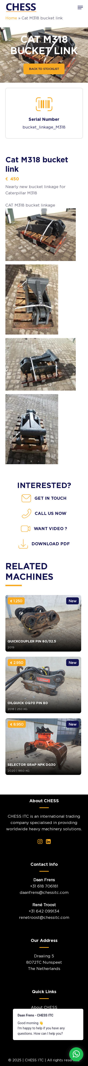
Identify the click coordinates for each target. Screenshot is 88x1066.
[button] (80, 7)
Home (11, 18)
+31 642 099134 (44, 911)
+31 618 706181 (44, 886)
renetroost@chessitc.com (44, 917)
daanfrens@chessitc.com (44, 892)
